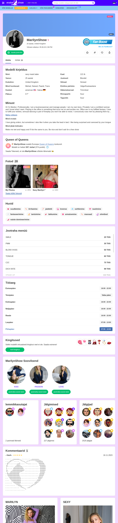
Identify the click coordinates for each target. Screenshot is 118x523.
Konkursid (60, 8)
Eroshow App (72, 8)
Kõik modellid (7, 8)
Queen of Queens (46, 144)
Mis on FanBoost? (105, 47)
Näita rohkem (11, 115)
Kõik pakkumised (47, 8)
